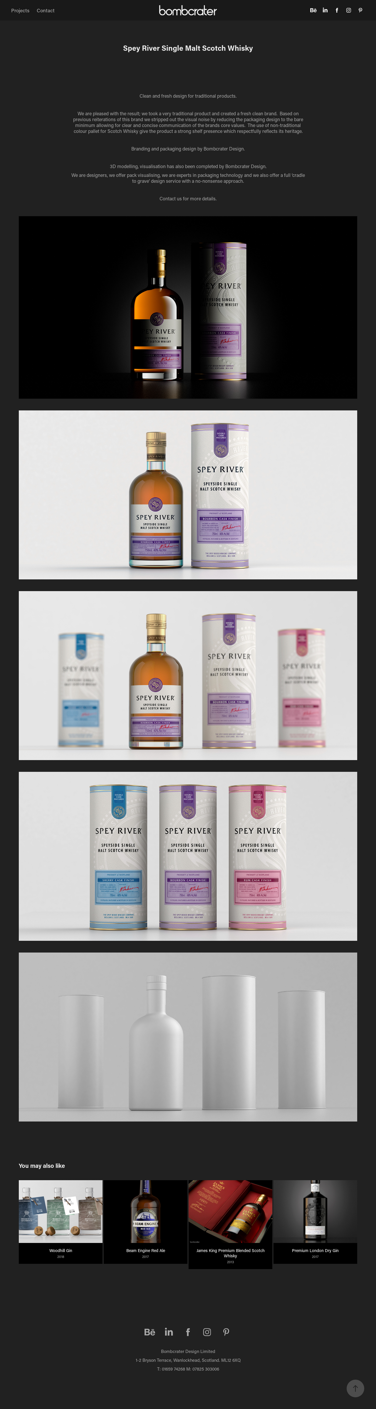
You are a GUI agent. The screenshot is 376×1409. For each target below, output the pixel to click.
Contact (46, 10)
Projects (20, 10)
